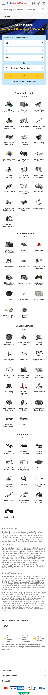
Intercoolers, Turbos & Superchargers (24, 193)
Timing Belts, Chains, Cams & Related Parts (24, 160)
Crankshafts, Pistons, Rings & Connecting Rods (39, 176)
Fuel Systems (24, 126)
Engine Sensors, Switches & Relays (9, 144)
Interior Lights (39, 299)
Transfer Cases (38, 192)
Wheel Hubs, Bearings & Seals (9, 209)
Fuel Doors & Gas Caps (39, 501)
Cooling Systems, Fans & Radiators (24, 111)
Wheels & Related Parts (9, 344)
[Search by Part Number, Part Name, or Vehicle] (21, 9)
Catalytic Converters (24, 144)
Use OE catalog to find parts (24, 82)
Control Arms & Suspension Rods (39, 360)
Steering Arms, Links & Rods (9, 360)
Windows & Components (9, 469)
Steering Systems (39, 344)
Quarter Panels (9, 517)
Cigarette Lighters (24, 316)
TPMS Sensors (9, 267)
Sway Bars (24, 359)
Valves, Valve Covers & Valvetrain (39, 111)
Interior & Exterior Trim (9, 452)
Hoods (38, 468)
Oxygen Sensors (39, 208)
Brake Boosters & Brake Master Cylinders (24, 376)
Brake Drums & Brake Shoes (39, 409)
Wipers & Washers (9, 485)
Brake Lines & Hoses (9, 376)
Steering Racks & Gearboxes (9, 409)
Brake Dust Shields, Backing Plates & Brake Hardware (9, 425)
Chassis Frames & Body (24, 501)
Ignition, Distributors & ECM (9, 111)
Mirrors (24, 484)
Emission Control (9, 192)
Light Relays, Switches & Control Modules (9, 284)
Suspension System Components (24, 393)
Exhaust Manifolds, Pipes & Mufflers (9, 225)
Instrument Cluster (39, 284)
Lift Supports (9, 501)
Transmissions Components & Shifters (24, 176)
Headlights (24, 250)
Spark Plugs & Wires (39, 160)
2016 (6, 626)
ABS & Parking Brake (24, 409)
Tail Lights (39, 250)
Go (24, 76)
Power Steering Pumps (24, 344)
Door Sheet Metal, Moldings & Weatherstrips (24, 469)
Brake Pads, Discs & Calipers (39, 376)
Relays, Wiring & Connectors (39, 267)
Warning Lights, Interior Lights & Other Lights (9, 316)
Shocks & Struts (39, 392)
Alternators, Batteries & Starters (9, 251)
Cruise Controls (24, 283)
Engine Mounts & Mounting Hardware (24, 209)
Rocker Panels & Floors (39, 485)
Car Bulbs (24, 299)
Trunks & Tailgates (39, 452)
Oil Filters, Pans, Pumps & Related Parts (9, 160)
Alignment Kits (24, 424)
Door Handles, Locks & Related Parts (24, 452)
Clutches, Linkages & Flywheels (9, 176)
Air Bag (9, 299)
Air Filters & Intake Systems (9, 127)
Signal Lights (24, 267)
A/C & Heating (39, 143)
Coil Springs (9, 392)
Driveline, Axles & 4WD (39, 127)
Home (4, 16)
